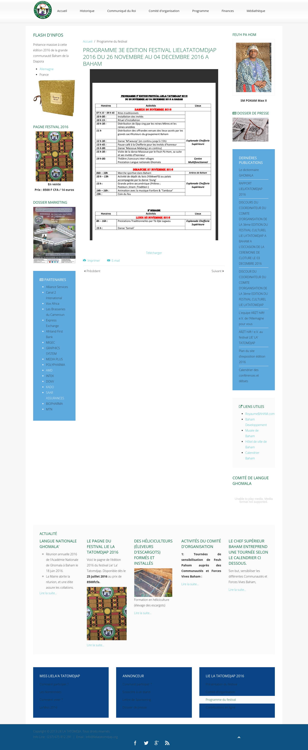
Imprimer (92, 260)
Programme (200, 11)
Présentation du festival (221, 684)
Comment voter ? (51, 700)
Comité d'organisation (164, 11)
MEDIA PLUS (54, 359)
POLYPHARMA (55, 365)
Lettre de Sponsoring (137, 700)
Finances (228, 11)
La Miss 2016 (48, 707)
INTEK (50, 376)
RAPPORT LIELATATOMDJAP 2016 (250, 188)
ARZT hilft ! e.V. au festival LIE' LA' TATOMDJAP (251, 337)
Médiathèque (256, 11)
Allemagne (46, 69)
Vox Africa (52, 303)
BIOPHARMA (54, 404)
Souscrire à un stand (136, 692)
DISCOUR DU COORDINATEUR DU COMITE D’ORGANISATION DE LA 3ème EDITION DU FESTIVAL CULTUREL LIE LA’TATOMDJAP (253, 288)
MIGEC (50, 342)
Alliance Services (57, 287)
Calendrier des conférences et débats (249, 375)
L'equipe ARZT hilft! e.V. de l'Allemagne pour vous (252, 318)
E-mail (113, 260)
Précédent (92, 271)
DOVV (50, 381)
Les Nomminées (50, 692)
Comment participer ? (54, 684)
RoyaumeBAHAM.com (260, 414)
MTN (49, 409)
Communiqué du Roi (121, 11)
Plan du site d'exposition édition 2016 (252, 356)
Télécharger (154, 253)
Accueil (62, 11)
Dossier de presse (135, 707)
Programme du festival (221, 700)
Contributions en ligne (220, 707)
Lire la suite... (48, 593)
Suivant (218, 271)
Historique (87, 11)
